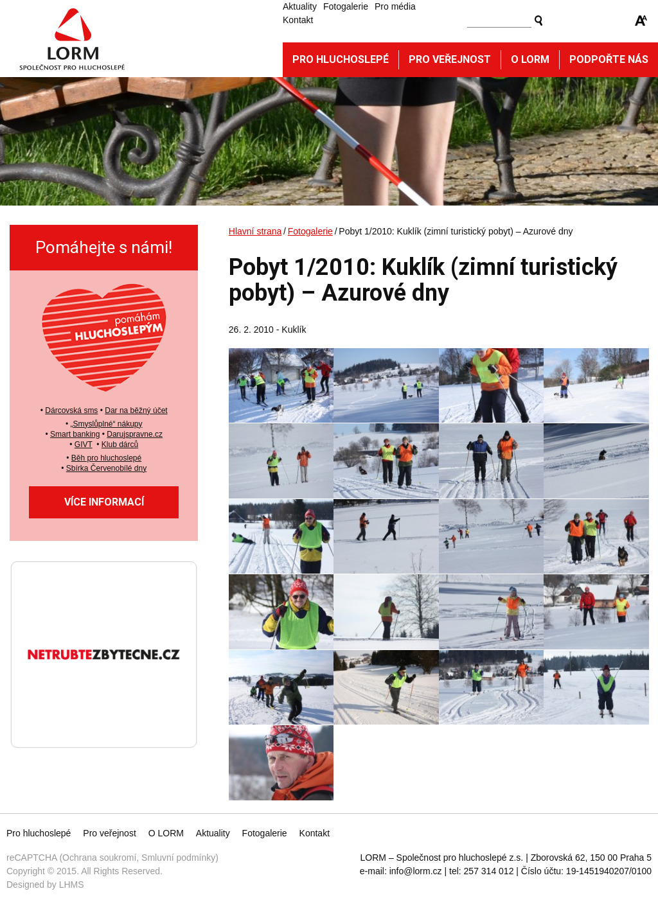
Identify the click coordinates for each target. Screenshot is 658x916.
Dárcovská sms (71, 410)
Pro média (395, 6)
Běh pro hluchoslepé (106, 458)
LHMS (71, 884)
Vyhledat (538, 20)
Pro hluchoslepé (340, 59)
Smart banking (75, 434)
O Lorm (530, 59)
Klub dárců (120, 444)
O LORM (166, 833)
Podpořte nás (608, 59)
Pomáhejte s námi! (103, 247)
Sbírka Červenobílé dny (106, 468)
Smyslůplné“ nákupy (107, 423)
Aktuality (300, 6)
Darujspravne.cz (135, 434)
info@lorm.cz (415, 871)
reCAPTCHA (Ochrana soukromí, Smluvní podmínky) (112, 857)
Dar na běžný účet (136, 410)
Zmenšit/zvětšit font (641, 20)
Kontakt (298, 20)
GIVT (84, 444)
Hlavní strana (255, 231)
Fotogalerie (345, 6)
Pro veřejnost (450, 59)
